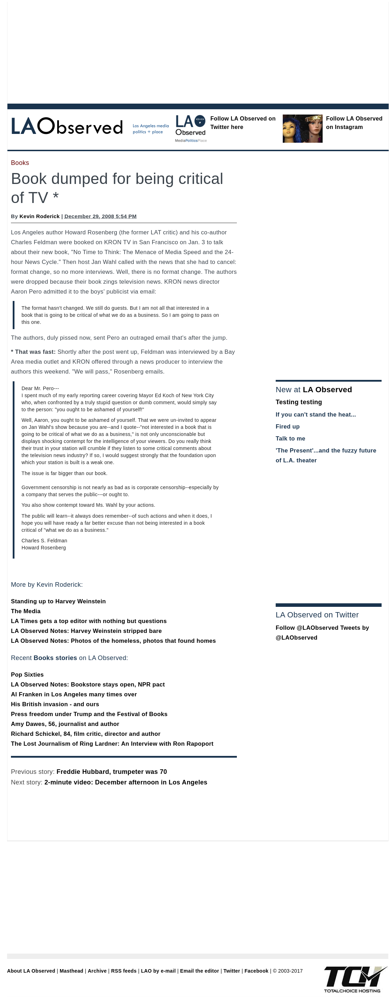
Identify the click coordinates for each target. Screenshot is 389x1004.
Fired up (288, 426)
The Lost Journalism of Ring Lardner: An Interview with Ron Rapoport (112, 743)
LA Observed (327, 389)
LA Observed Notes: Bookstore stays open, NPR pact (88, 684)
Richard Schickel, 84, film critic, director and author (86, 734)
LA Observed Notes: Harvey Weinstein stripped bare (86, 631)
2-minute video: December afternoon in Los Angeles (126, 782)
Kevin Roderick (39, 216)
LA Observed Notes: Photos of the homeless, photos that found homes (113, 640)
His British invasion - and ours (55, 704)
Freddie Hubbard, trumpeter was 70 (111, 771)
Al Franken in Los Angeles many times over (74, 694)
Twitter (231, 971)
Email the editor (199, 971)
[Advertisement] (112, 51)
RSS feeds (124, 971)
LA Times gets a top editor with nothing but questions (89, 621)
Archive (97, 971)
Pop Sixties (27, 674)
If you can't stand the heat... (316, 414)
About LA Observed (31, 971)
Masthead (71, 971)
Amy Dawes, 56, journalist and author (65, 724)
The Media (26, 611)
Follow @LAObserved (307, 627)
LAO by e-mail (158, 971)
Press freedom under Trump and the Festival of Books (89, 714)
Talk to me (290, 438)
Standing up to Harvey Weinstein (58, 601)
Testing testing (299, 402)
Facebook (257, 971)
